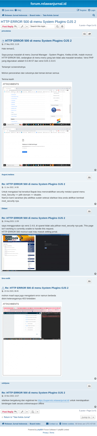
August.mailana (8, 175)
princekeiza (6, 31)
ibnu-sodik (6, 278)
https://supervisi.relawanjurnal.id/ (53, 400)
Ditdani (4, 208)
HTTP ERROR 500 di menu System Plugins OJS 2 (38, 22)
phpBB (39, 430)
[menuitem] (17, 10)
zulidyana (5, 383)
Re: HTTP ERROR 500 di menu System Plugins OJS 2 (33, 184)
